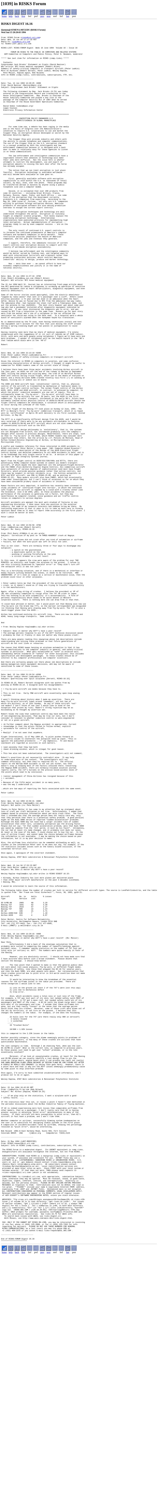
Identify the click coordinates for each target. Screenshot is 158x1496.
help (11, 16)
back (17, 16)
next (49, 16)
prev (42, 16)
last (67, 16)
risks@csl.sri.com (30, 38)
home (4, 16)
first (23, 16)
